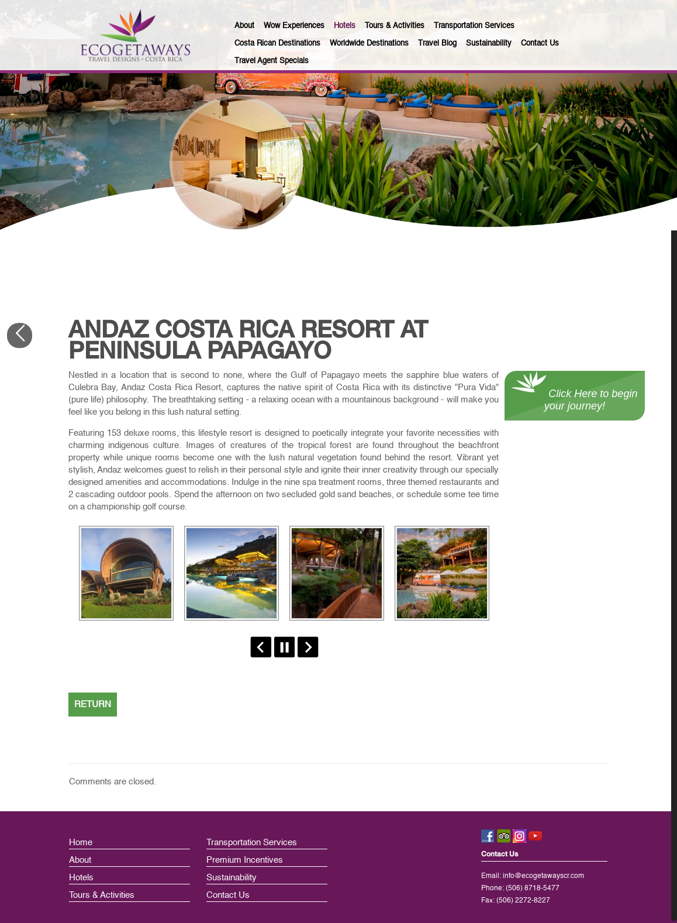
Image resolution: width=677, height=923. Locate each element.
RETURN (92, 704)
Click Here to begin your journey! (574, 400)
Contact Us (228, 895)
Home (80, 842)
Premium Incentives (244, 860)
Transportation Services (251, 842)
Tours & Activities (101, 895)
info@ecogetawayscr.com (543, 876)
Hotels (81, 877)
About (80, 860)
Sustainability (231, 877)
